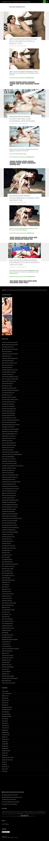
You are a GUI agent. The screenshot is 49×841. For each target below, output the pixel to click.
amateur (12, 237)
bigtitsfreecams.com (5, 813)
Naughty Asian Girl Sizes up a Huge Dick (10, 513)
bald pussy (12, 82)
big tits (45, 812)
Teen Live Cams (5, 768)
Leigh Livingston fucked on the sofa (9, 381)
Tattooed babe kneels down (7, 561)
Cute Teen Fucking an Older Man (8, 497)
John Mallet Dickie (22, 45)
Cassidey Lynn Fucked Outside (8, 472)
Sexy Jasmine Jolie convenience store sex (10, 399)
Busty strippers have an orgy (7, 365)
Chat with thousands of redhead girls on (21, 77)
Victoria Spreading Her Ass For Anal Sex (10, 506)
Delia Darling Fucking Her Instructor (24, 199)
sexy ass (21, 282)
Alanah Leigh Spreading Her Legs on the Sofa (10, 424)
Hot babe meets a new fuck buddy (8, 682)
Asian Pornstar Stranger (6, 693)
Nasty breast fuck (5, 586)
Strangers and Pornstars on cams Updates (13, 792)
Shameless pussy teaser (6, 660)
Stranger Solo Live (5, 766)
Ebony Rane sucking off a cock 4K (8, 401)
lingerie (9, 813)
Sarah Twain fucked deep (7, 351)
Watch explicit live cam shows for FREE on (22, 276)
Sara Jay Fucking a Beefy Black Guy (9, 442)
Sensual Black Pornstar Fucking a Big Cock (10, 527)
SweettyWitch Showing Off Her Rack (9, 461)
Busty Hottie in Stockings (7, 600)
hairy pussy (15, 813)
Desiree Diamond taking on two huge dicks (10, 390)
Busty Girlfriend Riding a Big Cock (8, 529)
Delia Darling (24, 237)
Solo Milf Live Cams (6, 734)
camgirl (12, 813)
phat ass (34, 813)
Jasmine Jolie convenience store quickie (10, 342)
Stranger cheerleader (6, 750)
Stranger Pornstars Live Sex (7, 759)
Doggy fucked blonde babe (7, 625)
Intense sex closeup (6, 616)
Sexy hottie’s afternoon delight (8, 676)
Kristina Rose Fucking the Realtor (8, 413)
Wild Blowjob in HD (6, 582)
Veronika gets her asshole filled (8, 404)
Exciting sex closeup (6, 662)
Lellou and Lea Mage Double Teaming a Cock (10, 420)
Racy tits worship (5, 669)
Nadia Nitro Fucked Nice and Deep (9, 468)
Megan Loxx (31, 161)
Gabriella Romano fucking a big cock (9, 388)
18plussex (9, 837)
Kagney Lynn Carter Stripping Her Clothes (10, 474)
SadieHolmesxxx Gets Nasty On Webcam (10, 431)
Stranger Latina (5, 752)
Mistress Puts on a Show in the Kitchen (24, 263)
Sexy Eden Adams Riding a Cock (8, 470)
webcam (26, 282)
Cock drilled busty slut (6, 641)
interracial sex (31, 82)
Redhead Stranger (20, 38)
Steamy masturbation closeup (8, 605)
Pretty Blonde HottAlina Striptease (9, 509)
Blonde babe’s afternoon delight (8, 580)
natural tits (12, 162)
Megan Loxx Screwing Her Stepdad (9, 493)
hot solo (18, 812)
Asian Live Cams (5, 691)
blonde (25, 811)
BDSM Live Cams (12, 260)
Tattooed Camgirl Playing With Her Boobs (10, 500)
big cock (38, 812)
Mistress (11, 271)
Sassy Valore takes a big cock (7, 383)
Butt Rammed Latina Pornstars (8, 628)
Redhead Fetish (27, 260)
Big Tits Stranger (5, 698)
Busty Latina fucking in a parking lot (9, 397)
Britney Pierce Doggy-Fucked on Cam (9, 490)
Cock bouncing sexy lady (7, 598)
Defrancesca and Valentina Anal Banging (10, 532)
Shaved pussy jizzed (6, 552)
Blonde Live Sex (5, 702)
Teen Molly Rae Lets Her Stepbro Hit (9, 799)
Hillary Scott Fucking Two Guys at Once (9, 477)
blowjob (41, 811)
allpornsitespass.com (5, 812)
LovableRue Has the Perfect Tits (8, 426)
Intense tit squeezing (6, 557)
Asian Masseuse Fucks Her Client (8, 545)
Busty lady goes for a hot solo (7, 657)
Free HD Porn (13, 837)
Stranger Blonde (5, 748)
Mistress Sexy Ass (19, 260)
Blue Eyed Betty (5, 632)
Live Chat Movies (5, 824)
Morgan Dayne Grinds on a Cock (8, 536)
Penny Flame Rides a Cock (7, 570)
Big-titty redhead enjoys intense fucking (10, 344)
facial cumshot (14, 811)
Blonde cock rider (5, 653)
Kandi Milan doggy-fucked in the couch (9, 369)
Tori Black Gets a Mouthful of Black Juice (10, 486)
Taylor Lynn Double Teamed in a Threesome (10, 648)
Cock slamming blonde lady (7, 623)
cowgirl (31, 813)
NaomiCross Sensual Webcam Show (9, 422)
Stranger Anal (4, 736)
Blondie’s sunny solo (6, 607)
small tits (37, 83)
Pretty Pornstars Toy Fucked (7, 655)
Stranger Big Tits (5, 746)
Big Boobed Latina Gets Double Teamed (9, 639)
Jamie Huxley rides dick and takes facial (9, 358)
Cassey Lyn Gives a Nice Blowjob (8, 406)
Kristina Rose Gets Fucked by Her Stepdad (10, 452)
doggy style (18, 82)
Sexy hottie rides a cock (6, 614)
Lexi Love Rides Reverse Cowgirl (8, 609)
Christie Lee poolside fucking (7, 360)
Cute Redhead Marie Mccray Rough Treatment (11, 481)
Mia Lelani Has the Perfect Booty (8, 415)
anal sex (36, 811)
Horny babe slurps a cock (7, 554)
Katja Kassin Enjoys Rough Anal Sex (9, 495)
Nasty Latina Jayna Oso (6, 591)
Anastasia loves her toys (6, 356)
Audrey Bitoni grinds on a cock (8, 346)
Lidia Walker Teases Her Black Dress (9, 502)
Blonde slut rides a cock (6, 664)
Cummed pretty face (6, 644)
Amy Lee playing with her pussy (8, 392)
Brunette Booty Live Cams (7, 707)
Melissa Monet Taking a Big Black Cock (9, 433)
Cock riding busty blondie (7, 559)
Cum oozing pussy (5, 584)
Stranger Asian (5, 741)
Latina (44, 811)
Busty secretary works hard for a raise (9, 362)
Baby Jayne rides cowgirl (7, 385)
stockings (28, 811)
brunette (3, 811)
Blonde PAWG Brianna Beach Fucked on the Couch (12, 797)
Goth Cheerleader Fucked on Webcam (9, 516)
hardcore (25, 82)
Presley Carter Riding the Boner (8, 456)
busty (39, 811)
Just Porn (16, 837)
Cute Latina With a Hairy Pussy (8, 575)
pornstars (35, 812)
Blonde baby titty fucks (6, 680)
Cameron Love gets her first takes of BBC (10, 378)
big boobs (19, 816)
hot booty (41, 812)
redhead (22, 83)
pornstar (19, 162)
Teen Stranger (34, 38)
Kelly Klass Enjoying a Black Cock (21, 42)
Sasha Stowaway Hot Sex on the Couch (9, 525)
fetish (18, 811)
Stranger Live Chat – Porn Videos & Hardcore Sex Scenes (16, 1)
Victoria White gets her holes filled (9, 372)
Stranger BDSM (34, 260)
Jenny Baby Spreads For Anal (7, 541)
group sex (36, 813)
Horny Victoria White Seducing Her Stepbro (10, 801)
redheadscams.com (29, 83)
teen (11, 85)
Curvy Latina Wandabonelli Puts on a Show (10, 488)
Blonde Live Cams (5, 700)
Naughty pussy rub (5, 673)
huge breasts (11, 812)
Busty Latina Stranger (6, 714)
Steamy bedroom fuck (6, 589)
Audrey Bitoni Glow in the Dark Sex (9, 548)
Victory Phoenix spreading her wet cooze (10, 376)
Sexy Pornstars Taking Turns (7, 618)
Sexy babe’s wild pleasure (7, 637)
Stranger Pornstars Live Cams (8, 757)
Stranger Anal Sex (5, 739)
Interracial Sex (12, 38)
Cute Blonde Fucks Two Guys (7, 534)
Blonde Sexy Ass (5, 704)
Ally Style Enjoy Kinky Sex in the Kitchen (10, 794)
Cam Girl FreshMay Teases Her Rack (9, 522)
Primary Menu (47, 1)
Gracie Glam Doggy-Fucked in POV (9, 484)
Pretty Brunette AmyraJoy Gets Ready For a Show (12, 518)
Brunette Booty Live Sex (6, 709)
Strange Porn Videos (4, 837)
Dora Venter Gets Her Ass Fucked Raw (9, 804)
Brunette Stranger (5, 711)
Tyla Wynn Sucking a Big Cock (8, 666)
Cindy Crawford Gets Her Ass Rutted (9, 463)
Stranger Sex (27, 38)
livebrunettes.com (22, 812)
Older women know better (7, 367)
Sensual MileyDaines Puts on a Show (9, 417)
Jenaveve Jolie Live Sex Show (7, 449)
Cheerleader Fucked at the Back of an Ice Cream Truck (12, 465)
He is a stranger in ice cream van (8, 566)
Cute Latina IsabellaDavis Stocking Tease (10, 504)
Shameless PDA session (6, 596)
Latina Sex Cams (5, 723)
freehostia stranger (4, 836)
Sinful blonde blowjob (6, 577)
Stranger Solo (4, 764)
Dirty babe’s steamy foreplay (7, 634)
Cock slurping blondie (6, 671)
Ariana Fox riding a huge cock (8, 374)
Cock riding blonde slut (6, 646)
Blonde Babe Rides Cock (6, 550)
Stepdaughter (13, 164)
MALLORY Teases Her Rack (7, 440)
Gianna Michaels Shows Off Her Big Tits (10, 678)
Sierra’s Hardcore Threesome (7, 621)
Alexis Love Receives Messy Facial (8, 438)
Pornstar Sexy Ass (5, 727)
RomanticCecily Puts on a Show (8, 447)
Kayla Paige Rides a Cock (7, 538)
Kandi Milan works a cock (7, 394)
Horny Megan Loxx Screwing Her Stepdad (22, 119)
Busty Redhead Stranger (6, 716)
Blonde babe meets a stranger (8, 568)
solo (15, 812)
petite (18, 83)
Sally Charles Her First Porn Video (9, 458)
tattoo (34, 811)
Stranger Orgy (4, 755)
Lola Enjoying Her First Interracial (8, 436)
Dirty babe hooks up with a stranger (9, 602)
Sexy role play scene (6, 612)
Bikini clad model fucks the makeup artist (10, 564)
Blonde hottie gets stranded (7, 573)
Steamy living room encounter (8, 593)
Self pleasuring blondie (6, 630)
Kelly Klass (12, 83)
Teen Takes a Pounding (6, 543)
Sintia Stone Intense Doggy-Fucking (9, 408)
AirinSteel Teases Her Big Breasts (8, 511)
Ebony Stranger (5, 718)
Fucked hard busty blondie (7, 650)
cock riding (18, 237)
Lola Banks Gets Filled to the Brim (8, 479)
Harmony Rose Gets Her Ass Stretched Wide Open (12, 454)
